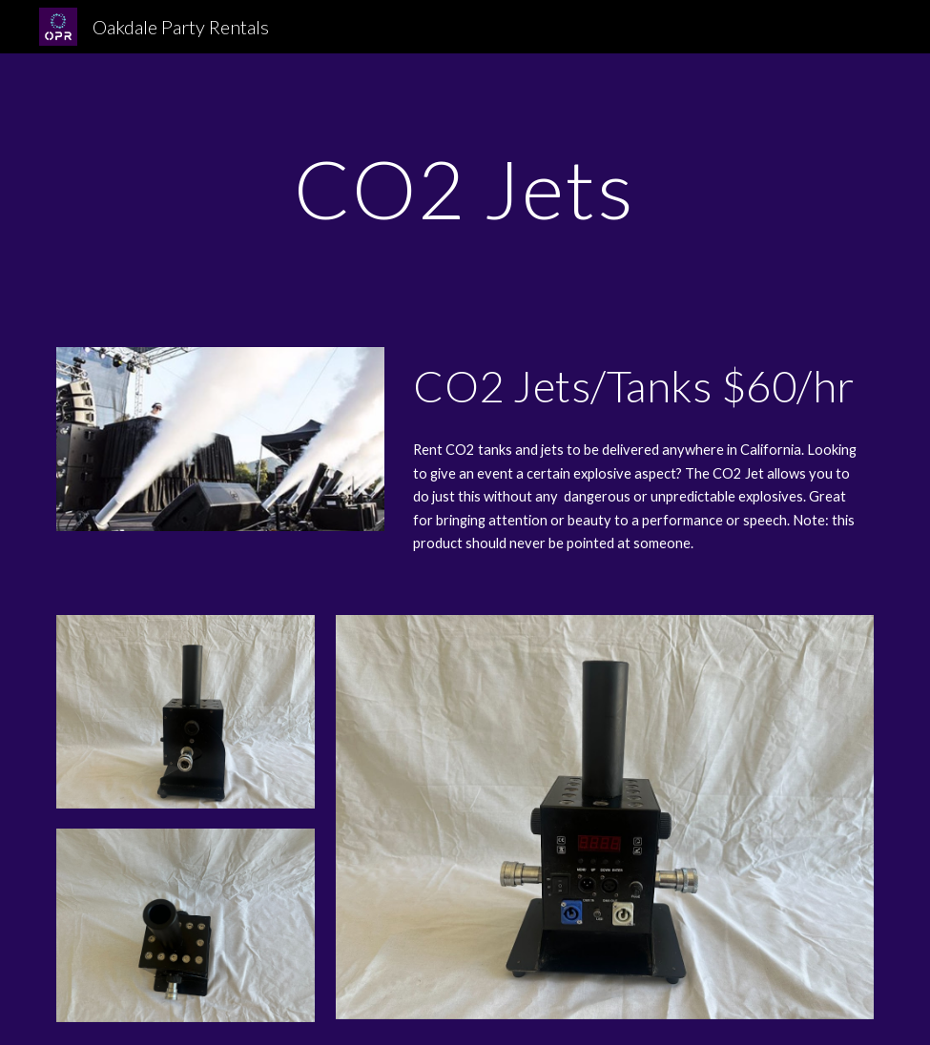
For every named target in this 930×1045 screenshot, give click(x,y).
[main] (465, 188)
